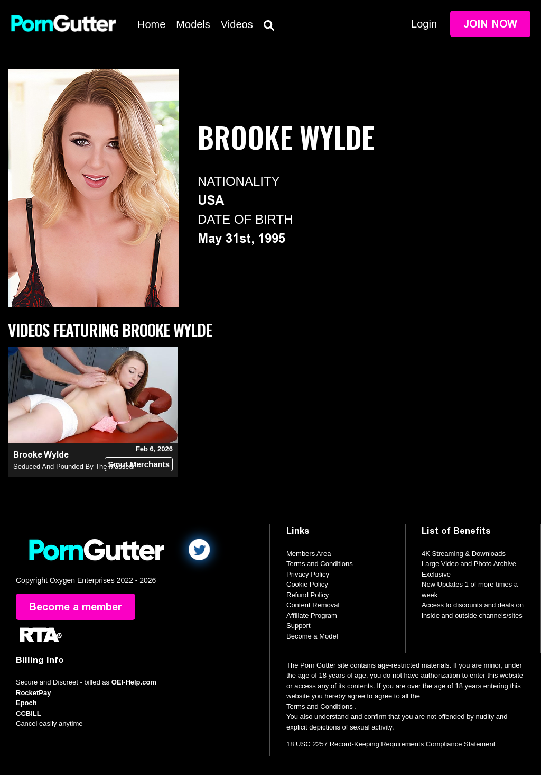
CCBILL (28, 713)
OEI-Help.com (133, 682)
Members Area (308, 554)
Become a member (75, 606)
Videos (237, 24)
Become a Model (312, 636)
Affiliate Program (311, 615)
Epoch (26, 703)
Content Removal (312, 605)
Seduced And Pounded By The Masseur (74, 466)
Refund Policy (307, 595)
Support (298, 626)
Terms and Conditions (319, 564)
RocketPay (33, 693)
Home (151, 24)
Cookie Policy (307, 584)
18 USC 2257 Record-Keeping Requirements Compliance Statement (390, 744)
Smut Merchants (139, 464)
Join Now (490, 23)
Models (193, 24)
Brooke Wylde (41, 455)
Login (424, 24)
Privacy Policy (307, 574)
